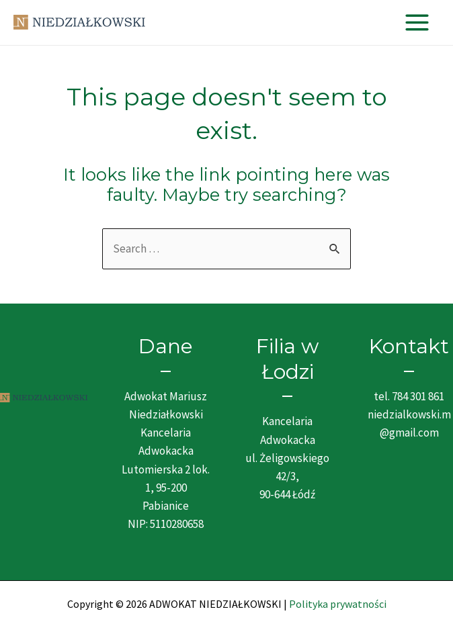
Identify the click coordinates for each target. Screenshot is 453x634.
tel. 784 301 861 (409, 396)
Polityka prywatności (337, 603)
